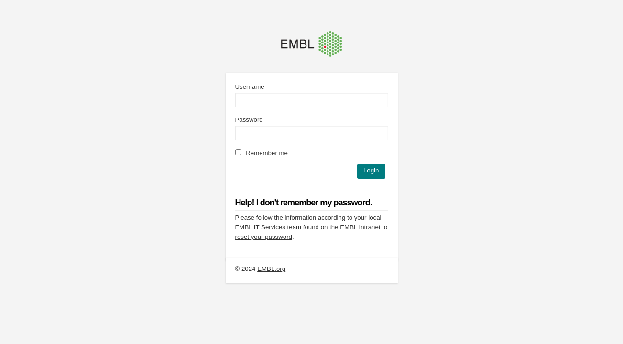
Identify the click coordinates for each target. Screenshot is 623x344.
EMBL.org (271, 268)
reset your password (263, 236)
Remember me (261, 153)
